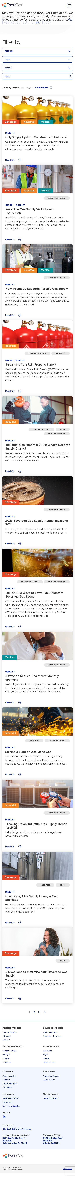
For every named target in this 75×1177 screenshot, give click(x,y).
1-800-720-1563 (50, 1098)
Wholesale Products (13, 1046)
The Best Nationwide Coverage (17, 1129)
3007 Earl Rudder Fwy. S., (14, 1138)
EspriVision (8, 1087)
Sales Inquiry (49, 1080)
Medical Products (12, 1027)
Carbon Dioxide (10, 1032)
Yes (70, 20)
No (37, 23)
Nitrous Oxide (49, 1062)
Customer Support (51, 1076)
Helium (46, 1058)
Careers (6, 1080)
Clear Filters (44, 87)
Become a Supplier (11, 1106)
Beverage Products (53, 1027)
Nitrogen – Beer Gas (52, 1036)
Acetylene (47, 1051)
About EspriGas (9, 1076)
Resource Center (10, 1098)
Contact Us (49, 1071)
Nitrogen (7, 1036)
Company (8, 1071)
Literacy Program (10, 1083)
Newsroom (8, 1102)
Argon (45, 1054)
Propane (6, 1062)
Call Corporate (51, 1094)
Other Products (51, 1046)
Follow (6, 1112)
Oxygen (6, 1040)
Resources (8, 1094)
